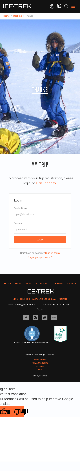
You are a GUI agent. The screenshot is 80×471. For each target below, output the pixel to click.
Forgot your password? (40, 257)
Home (6, 16)
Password (18, 223)
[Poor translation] (17, 411)
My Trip (71, 283)
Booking (17, 16)
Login (40, 239)
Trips (18, 283)
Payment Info (40, 360)
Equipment (42, 283)
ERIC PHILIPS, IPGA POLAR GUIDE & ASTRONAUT (40, 299)
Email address (20, 208)
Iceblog (58, 283)
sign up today (46, 183)
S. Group (43, 376)
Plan (29, 283)
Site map (40, 366)
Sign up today (52, 253)
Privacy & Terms (40, 363)
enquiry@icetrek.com (25, 304)
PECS (40, 370)
